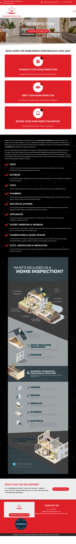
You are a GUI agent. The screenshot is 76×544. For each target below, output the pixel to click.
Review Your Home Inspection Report (38, 129)
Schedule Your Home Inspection (38, 77)
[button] (49, 11)
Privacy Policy (55, 542)
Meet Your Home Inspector (38, 103)
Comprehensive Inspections (30, 542)
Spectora (48, 542)
